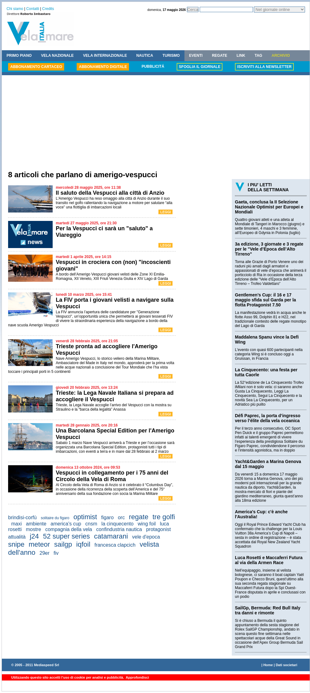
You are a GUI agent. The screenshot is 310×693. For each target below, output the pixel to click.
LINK (240, 55)
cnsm (91, 523)
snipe (16, 544)
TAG (258, 55)
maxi (16, 523)
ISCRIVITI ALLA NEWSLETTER (264, 67)
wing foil (147, 523)
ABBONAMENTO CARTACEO (36, 67)
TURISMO (170, 55)
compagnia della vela (68, 529)
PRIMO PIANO (19, 55)
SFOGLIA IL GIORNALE (199, 67)
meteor (39, 544)
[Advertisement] (156, 123)
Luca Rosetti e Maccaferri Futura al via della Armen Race (269, 560)
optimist (85, 517)
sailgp (63, 544)
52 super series (66, 536)
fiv (56, 553)
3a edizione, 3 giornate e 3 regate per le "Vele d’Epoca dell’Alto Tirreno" (269, 249)
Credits (48, 9)
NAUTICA (144, 55)
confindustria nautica (119, 529)
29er (45, 553)
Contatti (32, 9)
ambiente (36, 523)
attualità (17, 536)
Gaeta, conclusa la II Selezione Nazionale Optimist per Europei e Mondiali (269, 206)
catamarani (111, 536)
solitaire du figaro (55, 518)
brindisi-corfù (22, 517)
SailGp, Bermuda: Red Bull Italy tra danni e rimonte (267, 610)
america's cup (65, 523)
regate (138, 517)
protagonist (158, 529)
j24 (34, 536)
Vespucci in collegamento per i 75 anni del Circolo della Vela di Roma (112, 476)
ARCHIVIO (281, 55)
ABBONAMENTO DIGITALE (103, 67)
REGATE (219, 55)
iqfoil (83, 544)
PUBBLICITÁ (152, 66)
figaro (107, 517)
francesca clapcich (115, 545)
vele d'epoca (146, 536)
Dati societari (286, 665)
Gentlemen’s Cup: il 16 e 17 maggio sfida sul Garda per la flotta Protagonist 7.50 (265, 299)
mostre (33, 529)
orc (121, 517)
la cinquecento (117, 523)
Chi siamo (15, 9)
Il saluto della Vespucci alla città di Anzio (110, 193)
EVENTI (196, 55)
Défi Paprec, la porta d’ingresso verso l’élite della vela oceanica (267, 418)
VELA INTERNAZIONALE (105, 55)
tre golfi (164, 517)
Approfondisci (137, 677)
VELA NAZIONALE (57, 55)
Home (268, 665)
